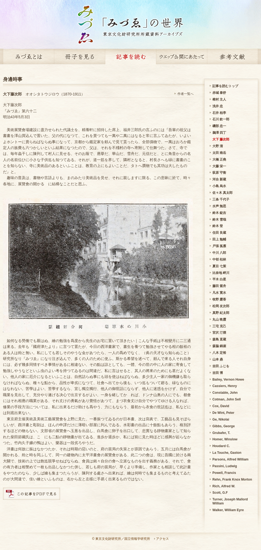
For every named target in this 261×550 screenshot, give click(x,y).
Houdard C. (221, 446)
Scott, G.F (220, 493)
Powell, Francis (224, 473)
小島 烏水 (219, 186)
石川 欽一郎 (220, 119)
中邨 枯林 (219, 259)
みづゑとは (28, 57)
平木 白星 (219, 279)
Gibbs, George (223, 426)
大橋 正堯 (219, 159)
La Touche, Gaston (226, 453)
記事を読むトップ (225, 86)
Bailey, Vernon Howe (228, 379)
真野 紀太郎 (220, 313)
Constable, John (225, 393)
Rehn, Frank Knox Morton (232, 479)
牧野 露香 (219, 299)
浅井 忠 (217, 106)
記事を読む (130, 57)
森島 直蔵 (219, 339)
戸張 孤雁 (219, 246)
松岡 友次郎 (220, 306)
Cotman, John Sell (226, 399)
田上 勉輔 (219, 239)
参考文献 (232, 57)
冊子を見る (79, 57)
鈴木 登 (217, 226)
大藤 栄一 (219, 166)
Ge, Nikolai (220, 419)
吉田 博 (217, 373)
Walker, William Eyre (228, 510)
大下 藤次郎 (220, 139)
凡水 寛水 (219, 293)
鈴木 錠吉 (219, 213)
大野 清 (217, 146)
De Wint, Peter (223, 413)
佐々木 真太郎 (222, 193)
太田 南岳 (219, 153)
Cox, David (220, 406)
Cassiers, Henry (224, 386)
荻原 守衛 (219, 172)
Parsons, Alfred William (230, 459)
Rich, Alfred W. (223, 486)
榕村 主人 (219, 99)
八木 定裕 (219, 353)
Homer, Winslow (224, 439)
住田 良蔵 (219, 233)
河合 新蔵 (219, 179)
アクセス (162, 539)
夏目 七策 (219, 266)
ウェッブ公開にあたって (181, 57)
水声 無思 (219, 206)
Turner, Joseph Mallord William (230, 501)
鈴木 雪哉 (219, 219)
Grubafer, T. (221, 433)
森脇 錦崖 (219, 346)
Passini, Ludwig (224, 466)
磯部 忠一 (219, 126)
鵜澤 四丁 (219, 133)
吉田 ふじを (220, 366)
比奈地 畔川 (220, 273)
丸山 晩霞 (219, 319)
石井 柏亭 (219, 113)
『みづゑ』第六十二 (20, 111)
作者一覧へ (185, 94)
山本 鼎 (217, 359)
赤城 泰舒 (219, 93)
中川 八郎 (219, 253)
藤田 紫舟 (219, 286)
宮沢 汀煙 (219, 333)
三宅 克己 (219, 326)
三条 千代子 (220, 199)
